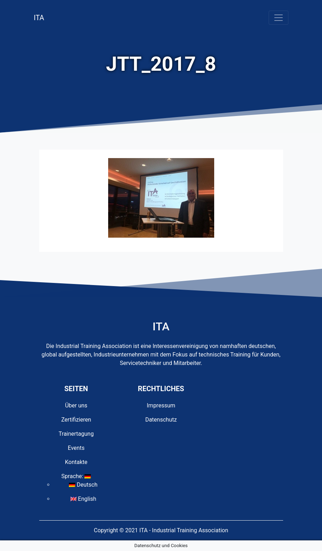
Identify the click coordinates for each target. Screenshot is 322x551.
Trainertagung (76, 433)
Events (76, 448)
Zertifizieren (76, 419)
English (83, 498)
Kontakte (76, 462)
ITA (39, 17)
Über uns (76, 405)
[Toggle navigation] (278, 18)
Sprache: (76, 476)
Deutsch (83, 484)
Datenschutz (161, 419)
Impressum (161, 405)
